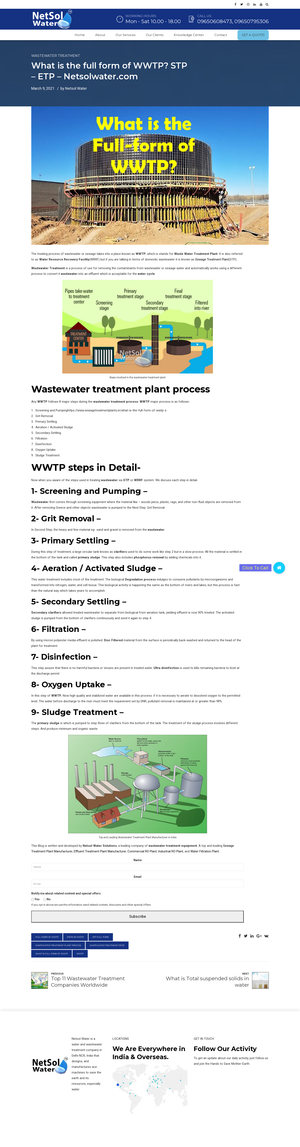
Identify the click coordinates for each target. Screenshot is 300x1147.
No (47, 899)
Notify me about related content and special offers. (66, 893)
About (100, 35)
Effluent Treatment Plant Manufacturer (100, 851)
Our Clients (154, 35)
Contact (220, 35)
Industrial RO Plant (170, 851)
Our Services (125, 35)
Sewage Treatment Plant (212, 259)
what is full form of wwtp (51, 954)
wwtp (80, 954)
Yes (35, 899)
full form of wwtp (47, 937)
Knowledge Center (189, 35)
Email (137, 876)
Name (138, 860)
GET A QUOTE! (253, 35)
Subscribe (137, 916)
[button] (279, 568)
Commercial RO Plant (142, 851)
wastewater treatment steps (107, 945)
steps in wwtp (75, 937)
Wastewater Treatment (55, 56)
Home (80, 35)
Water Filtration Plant (204, 851)
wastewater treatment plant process (58, 945)
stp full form (100, 937)
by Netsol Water (73, 88)
